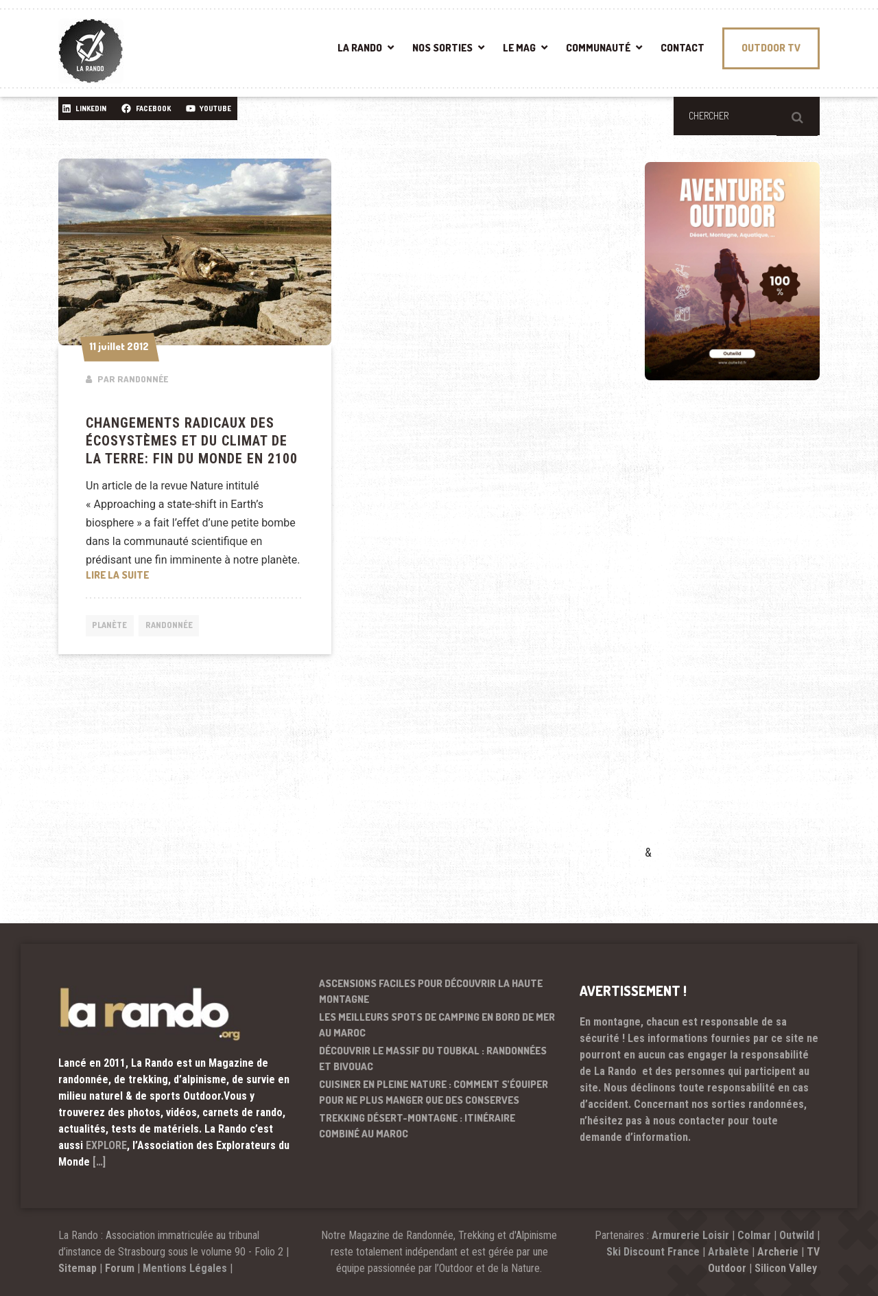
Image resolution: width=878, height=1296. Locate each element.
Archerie (777, 1251)
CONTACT (682, 47)
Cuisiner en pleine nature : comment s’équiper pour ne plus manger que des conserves (433, 1092)
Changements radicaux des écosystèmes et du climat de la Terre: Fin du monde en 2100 (192, 441)
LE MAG (519, 47)
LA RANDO (359, 47)
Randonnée (175, 626)
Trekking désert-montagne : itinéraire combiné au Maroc (417, 1125)
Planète (112, 626)
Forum (119, 1268)
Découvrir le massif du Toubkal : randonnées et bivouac (433, 1058)
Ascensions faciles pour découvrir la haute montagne (431, 991)
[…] (99, 1161)
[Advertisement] (748, 632)
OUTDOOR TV (770, 47)
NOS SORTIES (442, 47)
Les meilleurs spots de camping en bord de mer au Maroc (437, 1024)
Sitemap (77, 1268)
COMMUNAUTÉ (598, 47)
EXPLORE (106, 1145)
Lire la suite (195, 573)
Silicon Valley (787, 1268)
